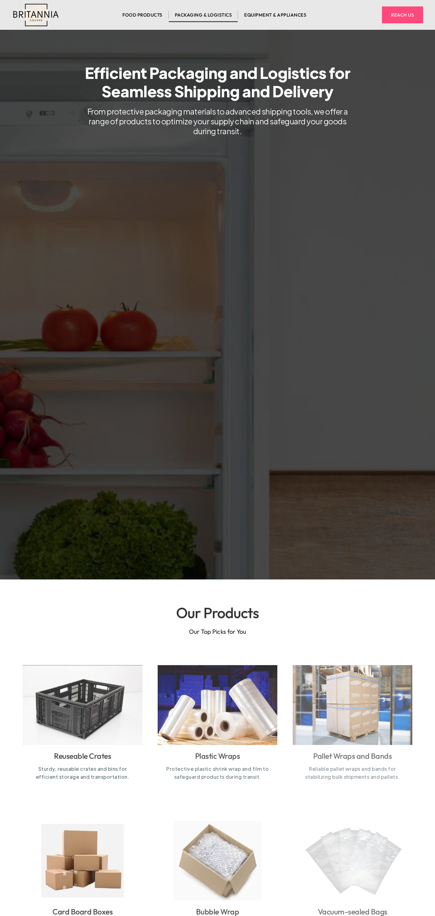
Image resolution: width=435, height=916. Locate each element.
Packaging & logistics (203, 15)
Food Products (142, 15)
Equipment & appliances (275, 15)
